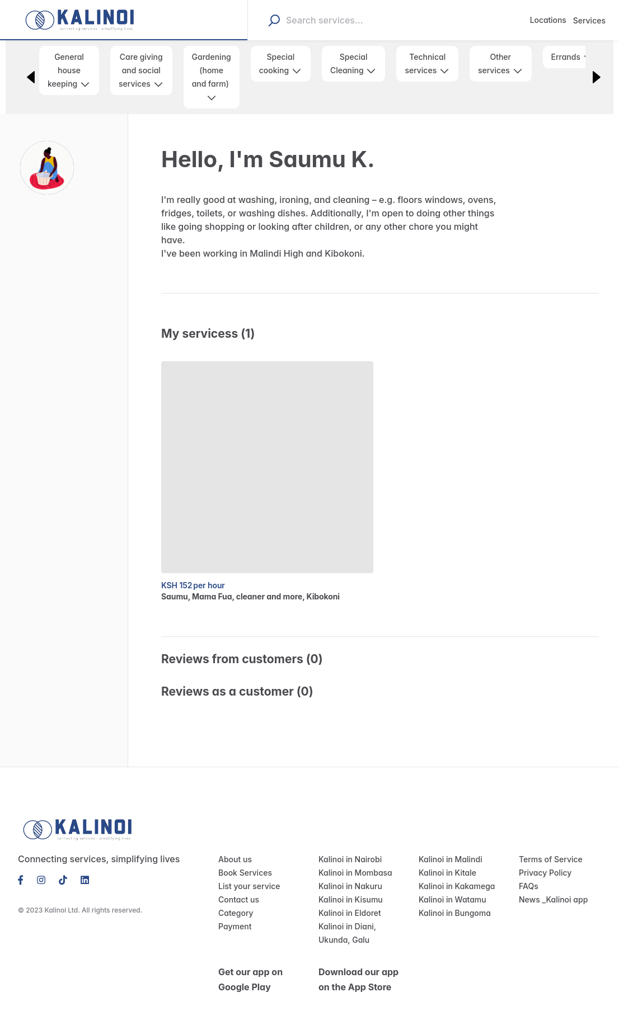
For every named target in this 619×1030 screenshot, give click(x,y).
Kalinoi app (564, 886)
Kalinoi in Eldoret (347, 899)
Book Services (243, 859)
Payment (233, 913)
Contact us (237, 886)
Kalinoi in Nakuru (348, 872)
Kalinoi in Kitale (445, 859)
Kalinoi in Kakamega (454, 872)
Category (234, 899)
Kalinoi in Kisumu (348, 886)
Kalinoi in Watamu (450, 886)
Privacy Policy (543, 859)
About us (233, 846)
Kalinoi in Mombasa (352, 859)
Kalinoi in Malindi (448, 846)
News (528, 886)
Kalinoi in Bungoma (452, 899)
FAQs (528, 872)
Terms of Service (548, 846)
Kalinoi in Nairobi (347, 846)
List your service (246, 872)
